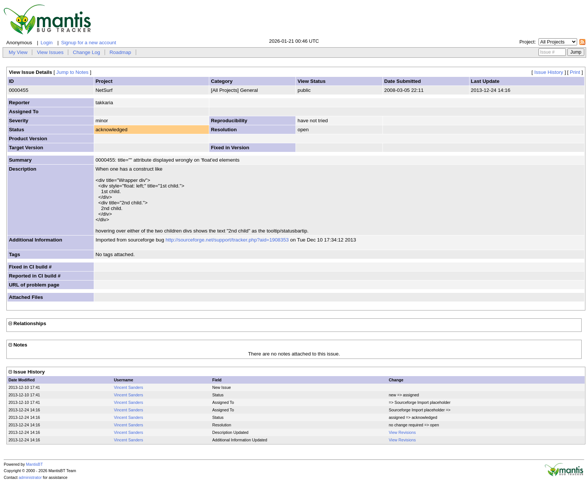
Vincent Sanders (128, 387)
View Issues (50, 52)
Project (526, 42)
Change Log (86, 52)
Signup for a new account (88, 42)
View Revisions (402, 432)
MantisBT (34, 464)
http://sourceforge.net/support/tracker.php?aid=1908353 (227, 240)
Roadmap (120, 52)
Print (575, 72)
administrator (30, 477)
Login (46, 42)
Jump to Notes (72, 72)
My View (18, 52)
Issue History (548, 72)
